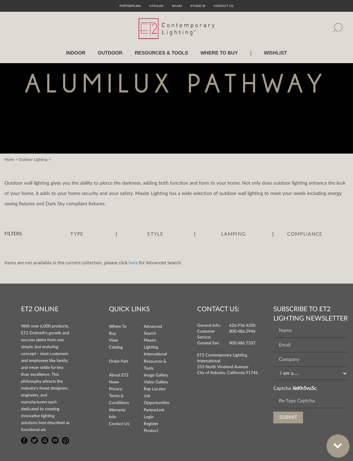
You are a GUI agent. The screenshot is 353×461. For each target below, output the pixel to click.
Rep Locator (155, 389)
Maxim (177, 6)
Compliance (304, 234)
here (133, 263)
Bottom (334, 442)
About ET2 (119, 375)
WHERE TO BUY (219, 53)
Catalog (156, 6)
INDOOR (75, 53)
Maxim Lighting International (155, 347)
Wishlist (275, 53)
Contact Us (119, 424)
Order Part (118, 361)
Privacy (115, 389)
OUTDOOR (110, 53)
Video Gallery (156, 382)
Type (76, 234)
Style (155, 234)
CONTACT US (224, 6)
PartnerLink (130, 6)
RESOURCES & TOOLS (161, 53)
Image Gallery (156, 375)
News (114, 382)
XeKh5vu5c (304, 388)
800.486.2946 (242, 331)
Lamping (233, 234)
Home (9, 159)
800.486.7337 (242, 343)
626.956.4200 (242, 325)
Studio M (197, 6)
